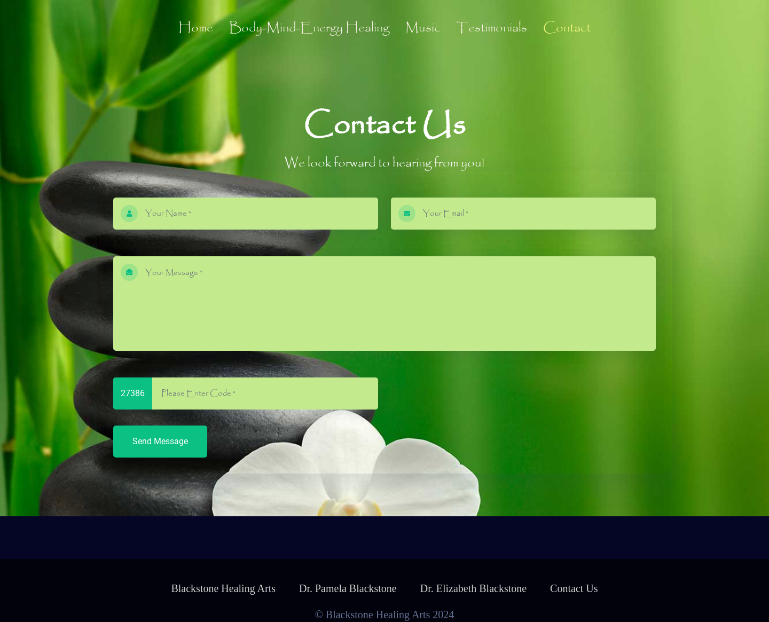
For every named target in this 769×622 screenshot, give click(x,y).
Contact (567, 28)
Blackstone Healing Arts (223, 588)
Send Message (160, 441)
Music (422, 28)
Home (195, 28)
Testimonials (491, 28)
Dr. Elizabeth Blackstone (473, 588)
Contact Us (574, 588)
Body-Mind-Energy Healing (309, 28)
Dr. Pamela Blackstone (348, 588)
